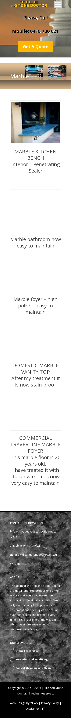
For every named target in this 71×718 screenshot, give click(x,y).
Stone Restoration (28, 651)
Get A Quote (35, 46)
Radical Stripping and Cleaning (35, 668)
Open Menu (58, 4)
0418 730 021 (44, 31)
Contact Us (22, 564)
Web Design (18, 703)
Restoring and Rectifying (32, 659)
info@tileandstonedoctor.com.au (36, 554)
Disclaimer (32, 708)
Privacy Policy (50, 703)
